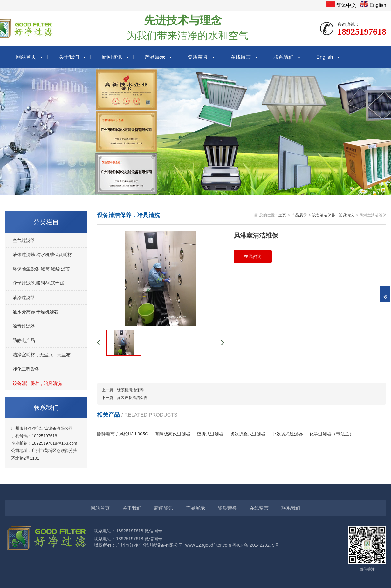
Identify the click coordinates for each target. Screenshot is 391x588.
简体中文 (346, 5)
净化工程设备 (26, 369)
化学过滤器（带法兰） (331, 433)
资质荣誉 (198, 57)
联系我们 (283, 57)
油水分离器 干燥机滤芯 (35, 311)
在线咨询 (253, 256)
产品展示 (155, 57)
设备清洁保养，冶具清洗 (37, 383)
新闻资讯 (112, 57)
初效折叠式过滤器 (247, 433)
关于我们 (69, 57)
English (378, 5)
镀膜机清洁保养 (130, 390)
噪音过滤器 (24, 326)
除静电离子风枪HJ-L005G (122, 433)
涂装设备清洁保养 (132, 397)
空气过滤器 (24, 240)
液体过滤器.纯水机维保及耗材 (42, 254)
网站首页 (26, 57)
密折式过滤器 (210, 433)
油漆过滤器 (24, 297)
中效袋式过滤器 (287, 433)
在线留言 (240, 57)
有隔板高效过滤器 (172, 433)
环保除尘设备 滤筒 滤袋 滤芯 (41, 268)
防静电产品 (24, 340)
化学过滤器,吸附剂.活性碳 (38, 283)
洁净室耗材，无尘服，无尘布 (42, 354)
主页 (282, 215)
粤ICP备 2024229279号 (255, 545)
